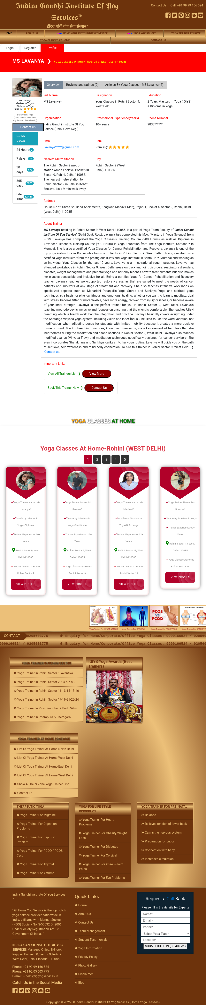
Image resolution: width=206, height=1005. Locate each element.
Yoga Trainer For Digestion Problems (37, 826)
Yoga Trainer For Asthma (36, 873)
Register (30, 48)
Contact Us (158, 5)
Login (9, 48)
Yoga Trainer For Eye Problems (102, 878)
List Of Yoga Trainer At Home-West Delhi (43, 758)
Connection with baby (158, 850)
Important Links (54, 364)
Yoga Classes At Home (55, 40)
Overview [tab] (53, 85)
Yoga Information (88, 948)
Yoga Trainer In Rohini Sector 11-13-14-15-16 (46, 691)
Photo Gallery (86, 965)
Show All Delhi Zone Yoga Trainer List (41, 784)
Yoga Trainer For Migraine (36, 815)
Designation (103, 95)
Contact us (158, 40)
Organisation (52, 118)
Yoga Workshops (141, 33)
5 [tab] (125, 459)
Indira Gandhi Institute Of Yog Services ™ (38, 897)
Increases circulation (157, 859)
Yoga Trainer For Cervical (98, 855)
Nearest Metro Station (59, 159)
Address (49, 201)
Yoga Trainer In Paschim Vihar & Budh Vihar (46, 708)
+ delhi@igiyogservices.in (40, 976)
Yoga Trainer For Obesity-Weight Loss (103, 835)
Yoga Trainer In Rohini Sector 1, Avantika (43, 673)
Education (154, 95)
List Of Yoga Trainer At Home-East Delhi (43, 766)
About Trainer (53, 223)
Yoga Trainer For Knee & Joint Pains (101, 866)
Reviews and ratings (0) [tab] (82, 85)
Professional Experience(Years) (117, 118)
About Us (83, 914)
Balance (148, 815)
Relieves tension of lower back (164, 824)
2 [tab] (97, 459)
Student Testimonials (91, 940)
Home (8, 33)
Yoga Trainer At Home (186, 33)
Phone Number (158, 118)
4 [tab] (116, 459)
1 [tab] (88, 459)
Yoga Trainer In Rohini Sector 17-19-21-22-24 (46, 699)
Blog (79, 982)
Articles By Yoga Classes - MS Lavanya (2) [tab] (134, 85)
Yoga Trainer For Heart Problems (96, 822)
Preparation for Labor (157, 841)
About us (32, 33)
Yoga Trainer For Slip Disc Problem (36, 839)
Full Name (51, 95)
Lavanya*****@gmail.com (61, 147)
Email (47, 141)
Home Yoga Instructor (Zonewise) (82, 33)
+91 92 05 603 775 (36, 971)
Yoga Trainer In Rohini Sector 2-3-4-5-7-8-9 (44, 682)
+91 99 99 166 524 (36, 967)
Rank (99, 141)
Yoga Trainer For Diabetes (98, 847)
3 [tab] (106, 459)
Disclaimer (84, 974)
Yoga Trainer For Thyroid (35, 864)
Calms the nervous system (161, 832)
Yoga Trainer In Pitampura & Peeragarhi (43, 717)
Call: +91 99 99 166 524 (186, 5)
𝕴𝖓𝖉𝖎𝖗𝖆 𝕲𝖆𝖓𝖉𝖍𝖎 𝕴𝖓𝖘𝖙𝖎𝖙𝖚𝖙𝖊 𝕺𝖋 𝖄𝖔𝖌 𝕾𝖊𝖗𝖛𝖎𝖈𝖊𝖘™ (67, 11)
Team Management (90, 931)
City (98, 159)
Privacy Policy (86, 957)
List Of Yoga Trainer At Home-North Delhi (44, 749)
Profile (52, 48)
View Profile (25, 584)
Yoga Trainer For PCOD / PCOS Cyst (40, 853)
